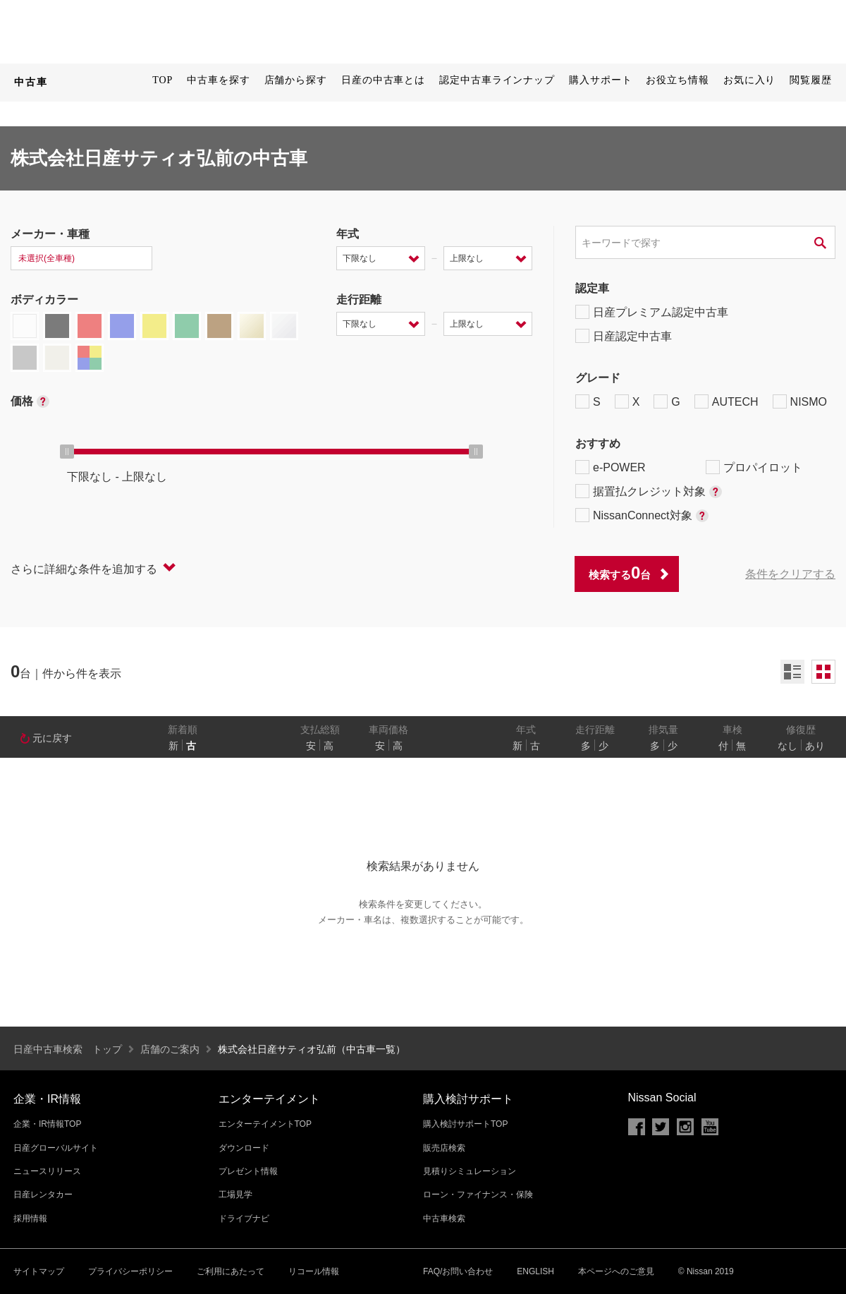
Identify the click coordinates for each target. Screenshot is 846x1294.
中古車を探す (218, 80)
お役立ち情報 (677, 80)
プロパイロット (754, 467)
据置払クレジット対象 (648, 491)
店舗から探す (295, 80)
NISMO (800, 401)
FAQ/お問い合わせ (458, 1271)
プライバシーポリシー (130, 1271)
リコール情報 (313, 1271)
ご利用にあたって (230, 1271)
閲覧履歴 (811, 80)
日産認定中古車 (623, 336)
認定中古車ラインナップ (497, 80)
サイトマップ (38, 1271)
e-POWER (610, 467)
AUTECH (726, 401)
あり (815, 746)
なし (787, 746)
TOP (162, 80)
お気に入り (749, 80)
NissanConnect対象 (642, 515)
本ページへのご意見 (616, 1271)
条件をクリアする (790, 574)
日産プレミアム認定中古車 (651, 312)
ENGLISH (535, 1271)
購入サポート (600, 80)
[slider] (67, 452)
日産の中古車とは (383, 80)
